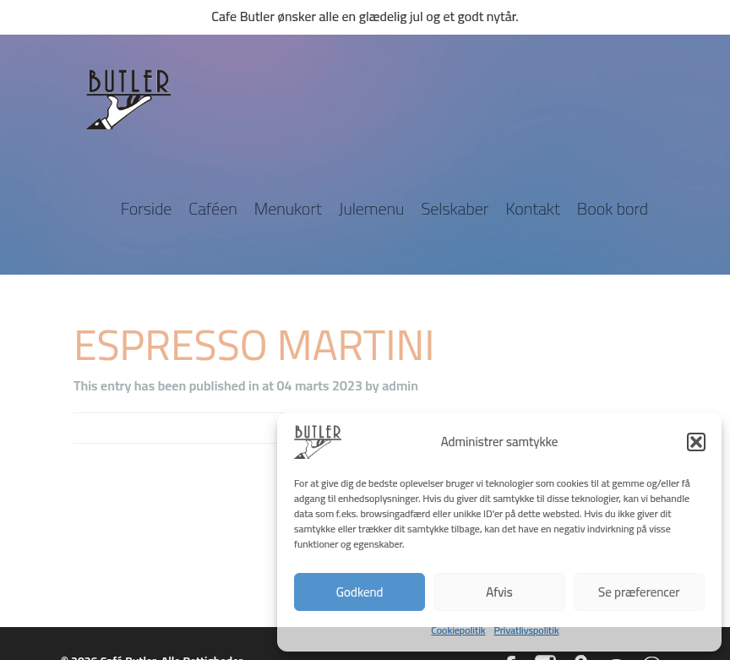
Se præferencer (638, 592)
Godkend (360, 592)
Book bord (612, 208)
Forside (146, 208)
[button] (696, 442)
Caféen (212, 208)
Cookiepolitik (458, 630)
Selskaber (454, 208)
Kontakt (532, 208)
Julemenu (372, 208)
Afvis (499, 592)
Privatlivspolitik (526, 630)
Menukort (288, 208)
